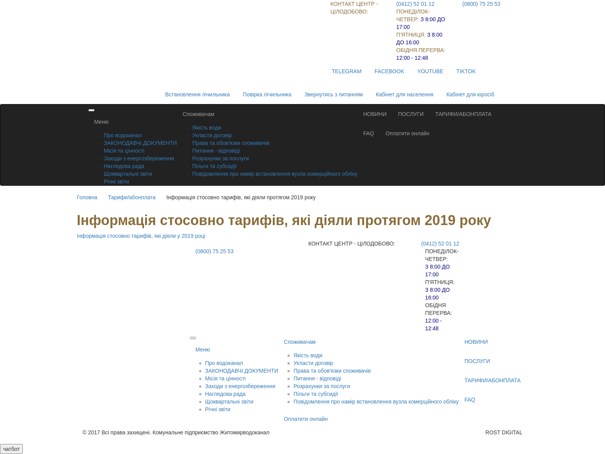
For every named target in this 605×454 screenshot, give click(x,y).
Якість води (206, 127)
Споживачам (198, 114)
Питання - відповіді (216, 151)
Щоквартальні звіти (128, 174)
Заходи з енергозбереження (139, 158)
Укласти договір (212, 135)
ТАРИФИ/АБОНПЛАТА (463, 114)
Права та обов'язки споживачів (230, 143)
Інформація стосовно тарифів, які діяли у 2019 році (141, 236)
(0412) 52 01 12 (415, 4)
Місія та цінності (124, 151)
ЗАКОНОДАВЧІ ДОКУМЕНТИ (140, 143)
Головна (87, 197)
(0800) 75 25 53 (481, 4)
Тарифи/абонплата (131, 197)
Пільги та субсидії (214, 166)
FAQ (368, 133)
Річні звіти (116, 181)
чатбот (11, 449)
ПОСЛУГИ (411, 114)
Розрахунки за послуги (220, 158)
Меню (101, 122)
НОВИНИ (375, 114)
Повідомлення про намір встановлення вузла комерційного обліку (274, 174)
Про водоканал (123, 135)
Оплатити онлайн (407, 133)
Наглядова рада (124, 166)
